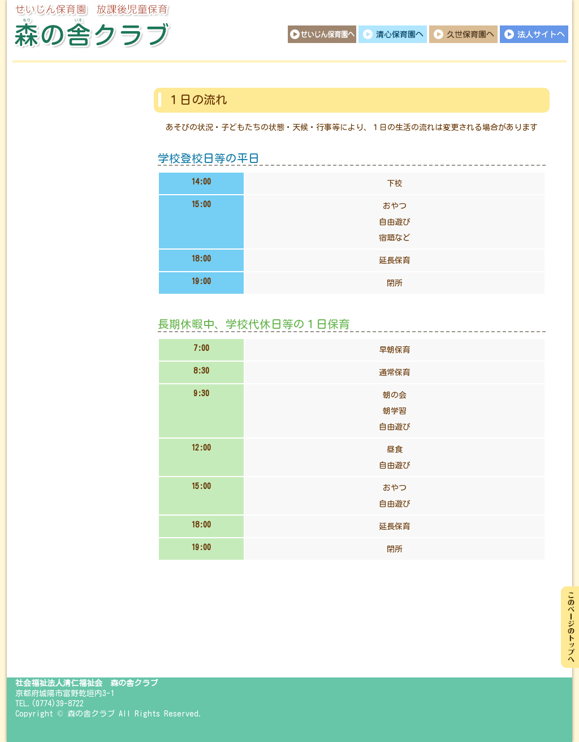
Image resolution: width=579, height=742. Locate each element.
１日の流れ (60, 201)
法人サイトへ (534, 34)
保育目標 (60, 127)
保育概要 (60, 164)
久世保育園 (463, 34)
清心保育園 (392, 34)
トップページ (60, 90)
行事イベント (60, 238)
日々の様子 (60, 272)
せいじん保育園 (322, 34)
